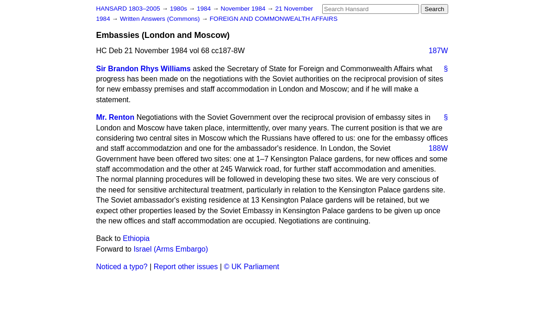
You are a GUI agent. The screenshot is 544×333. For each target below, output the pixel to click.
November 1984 (244, 8)
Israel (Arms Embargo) (170, 249)
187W (438, 51)
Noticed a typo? (122, 267)
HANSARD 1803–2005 (128, 8)
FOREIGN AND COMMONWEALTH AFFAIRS (274, 18)
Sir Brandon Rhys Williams (143, 69)
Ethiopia (136, 238)
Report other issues (186, 267)
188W (438, 148)
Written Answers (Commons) (161, 18)
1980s (179, 8)
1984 (205, 8)
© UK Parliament (251, 267)
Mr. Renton (115, 117)
